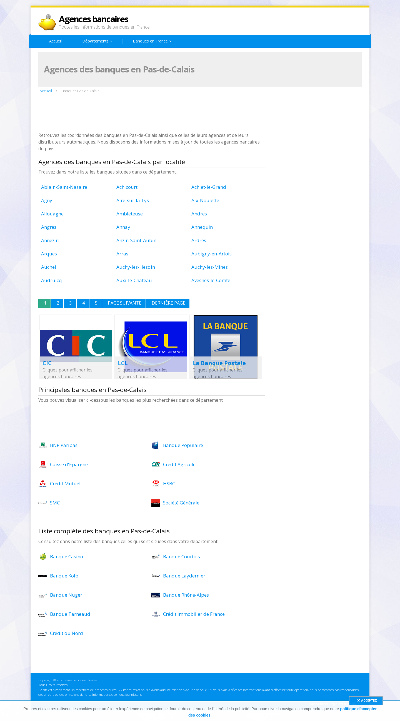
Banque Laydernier (184, 575)
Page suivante (124, 303)
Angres (48, 227)
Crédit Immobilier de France (194, 614)
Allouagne (52, 213)
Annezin (50, 240)
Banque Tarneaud (70, 614)
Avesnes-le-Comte (210, 280)
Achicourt (127, 187)
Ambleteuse (129, 213)
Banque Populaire (183, 445)
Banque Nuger (66, 595)
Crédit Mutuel (65, 483)
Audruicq (51, 280)
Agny (46, 200)
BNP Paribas (64, 445)
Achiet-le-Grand (208, 187)
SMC (55, 502)
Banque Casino (66, 556)
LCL (123, 363)
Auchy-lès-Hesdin (135, 267)
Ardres (198, 240)
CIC (47, 363)
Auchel (48, 267)
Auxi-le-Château (134, 280)
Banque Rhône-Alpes (186, 595)
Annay (123, 227)
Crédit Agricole (179, 464)
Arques (49, 253)
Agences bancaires (93, 19)
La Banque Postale (219, 363)
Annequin (202, 227)
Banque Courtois (181, 556)
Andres (199, 213)
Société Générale (181, 502)
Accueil (55, 41)
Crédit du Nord (66, 633)
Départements (97, 41)
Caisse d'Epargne (69, 464)
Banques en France (152, 41)
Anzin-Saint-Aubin (136, 240)
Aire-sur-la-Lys (132, 200)
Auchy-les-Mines (209, 267)
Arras (122, 253)
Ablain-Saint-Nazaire (64, 187)
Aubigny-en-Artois (211, 253)
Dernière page (168, 303)
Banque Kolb (64, 575)
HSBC (169, 483)
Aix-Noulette (205, 200)
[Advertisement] (139, 114)
